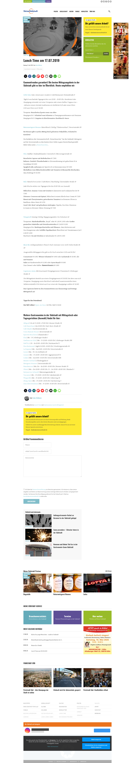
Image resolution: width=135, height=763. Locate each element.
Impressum (83, 761)
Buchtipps (26, 703)
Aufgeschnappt (29, 526)
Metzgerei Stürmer (30, 363)
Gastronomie (48, 405)
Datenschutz (73, 761)
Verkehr (79, 715)
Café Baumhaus (28, 326)
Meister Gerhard (29, 361)
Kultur (71, 11)
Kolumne (44, 710)
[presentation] (37, 483)
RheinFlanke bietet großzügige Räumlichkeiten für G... (47, 640)
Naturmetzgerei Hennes (62, 594)
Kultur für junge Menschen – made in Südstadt (44, 634)
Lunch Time (26, 55)
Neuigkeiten (63, 706)
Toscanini (26, 375)
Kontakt (51, 761)
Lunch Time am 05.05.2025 (39, 651)
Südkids (25, 717)
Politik (56, 11)
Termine (48, 1)
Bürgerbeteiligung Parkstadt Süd (83, 707)
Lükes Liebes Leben (47, 717)
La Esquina (27, 349)
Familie (77, 11)
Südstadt (27, 541)
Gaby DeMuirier (39, 65)
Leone (25, 352)
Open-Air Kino (40, 305)
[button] (25, 76)
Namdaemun (28, 366)
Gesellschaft (64, 11)
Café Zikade (27, 329)
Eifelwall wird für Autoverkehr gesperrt (67, 690)
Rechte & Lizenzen (61, 761)
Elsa (24, 338)
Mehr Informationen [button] (52, 746)
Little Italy (27, 95)
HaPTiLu (26, 343)
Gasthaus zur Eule (29, 340)
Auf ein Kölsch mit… (47, 713)
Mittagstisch (60, 405)
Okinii (25, 369)
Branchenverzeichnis (38, 1)
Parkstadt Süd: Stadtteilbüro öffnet (95, 690)
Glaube (43, 706)
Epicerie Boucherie (30, 335)
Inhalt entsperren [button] (96, 739)
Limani (25, 355)
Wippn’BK (27, 378)
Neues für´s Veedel (36, 645)
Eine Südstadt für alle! (30, 706)
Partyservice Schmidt (31, 372)
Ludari (25, 358)
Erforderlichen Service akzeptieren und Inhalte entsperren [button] (96, 746)
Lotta (85, 594)
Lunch (54, 405)
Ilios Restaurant (29, 346)
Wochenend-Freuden (91, 57)
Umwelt (79, 712)
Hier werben (27, 1)
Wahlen (97, 703)
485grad (26, 323)
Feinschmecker (42, 145)
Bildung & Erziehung (29, 713)
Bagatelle (26, 594)
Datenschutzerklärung (39, 489)
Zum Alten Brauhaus (30, 384)
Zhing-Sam (27, 381)
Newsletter (84, 11)
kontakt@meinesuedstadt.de (31, 496)
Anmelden (106, 53)
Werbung (98, 713)
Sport (97, 706)
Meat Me (26, 245)
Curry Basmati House (31, 332)
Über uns (92, 11)
